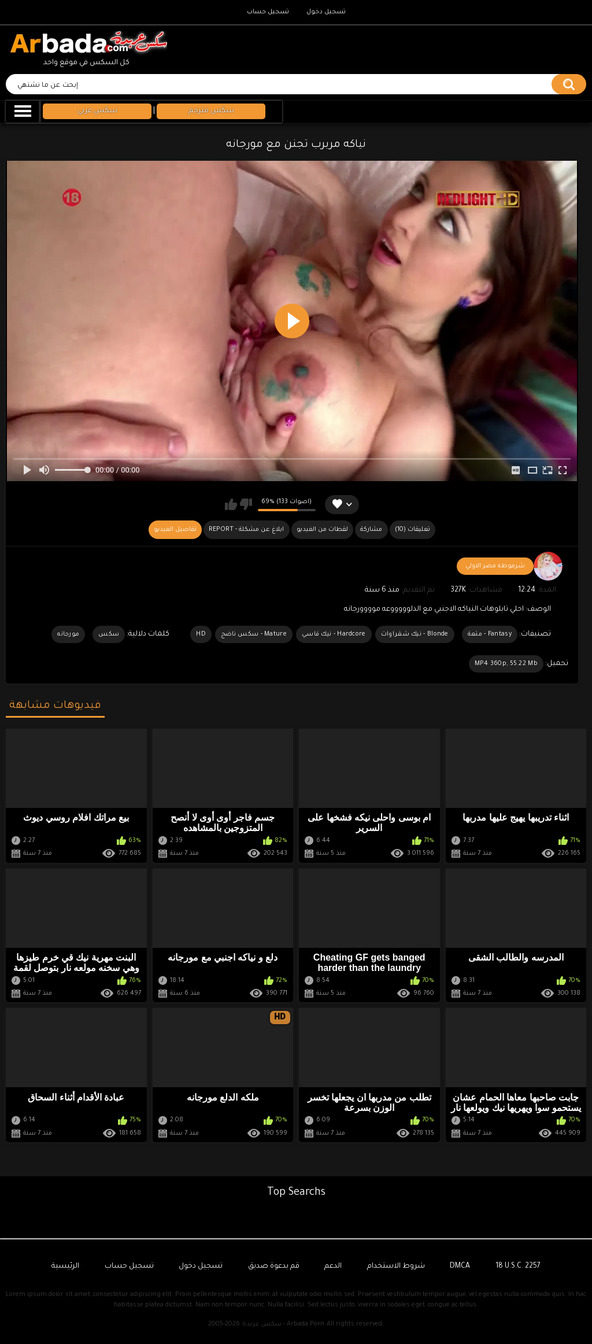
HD (201, 634)
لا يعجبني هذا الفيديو (246, 504)
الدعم (333, 1266)
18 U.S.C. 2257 (518, 1266)
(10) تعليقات (412, 529)
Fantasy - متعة (490, 634)
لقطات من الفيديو (322, 529)
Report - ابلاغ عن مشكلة (246, 529)
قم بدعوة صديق (273, 1266)
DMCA (460, 1266)
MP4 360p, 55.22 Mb (506, 663)
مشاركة (371, 529)
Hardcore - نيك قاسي (334, 634)
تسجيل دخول (326, 12)
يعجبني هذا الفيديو (231, 504)
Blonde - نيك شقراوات (415, 634)
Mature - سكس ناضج (254, 634)
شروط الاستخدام (396, 1266)
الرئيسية (65, 1266)
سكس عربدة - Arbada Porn (283, 1324)
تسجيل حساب (268, 12)
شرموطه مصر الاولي (495, 566)
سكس (108, 634)
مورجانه (68, 634)
